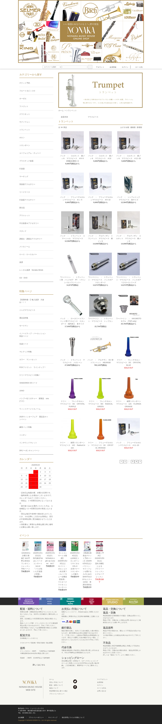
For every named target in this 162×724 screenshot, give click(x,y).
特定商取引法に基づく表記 (58, 691)
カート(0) (137, 67)
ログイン (124, 67)
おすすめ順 (124, 127)
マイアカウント (102, 679)
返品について (53, 688)
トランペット (71, 110)
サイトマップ (52, 717)
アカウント (98, 67)
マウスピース (93, 117)
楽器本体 (64, 117)
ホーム (61, 110)
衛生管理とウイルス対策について (73, 717)
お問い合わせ (101, 691)
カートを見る (101, 688)
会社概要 (21, 717)
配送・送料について (56, 685)
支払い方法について (56, 682)
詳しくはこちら (39, 665)
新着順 (139, 127)
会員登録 (111, 67)
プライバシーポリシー (56, 694)
